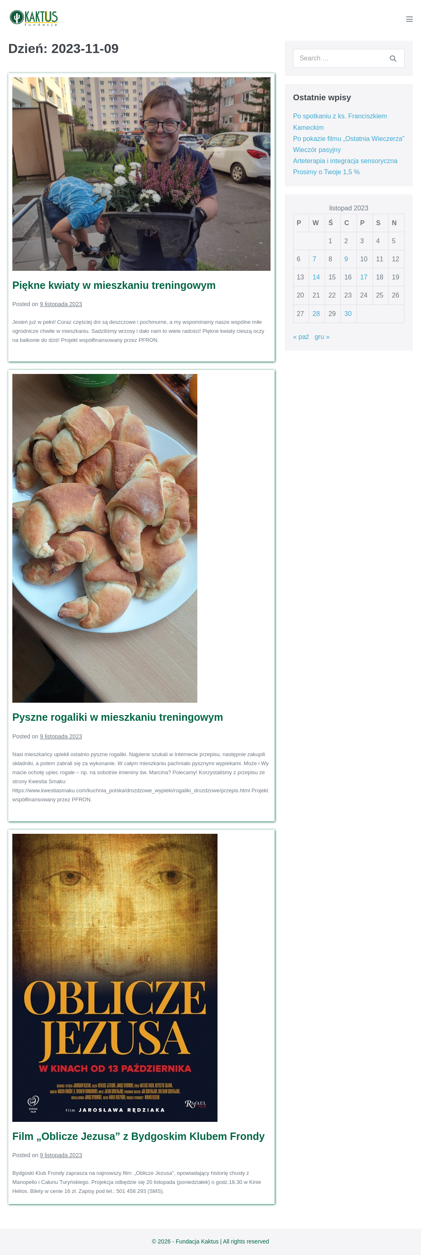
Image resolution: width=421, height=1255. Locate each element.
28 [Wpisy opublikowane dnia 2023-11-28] (316, 313)
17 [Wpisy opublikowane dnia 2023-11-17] (364, 277)
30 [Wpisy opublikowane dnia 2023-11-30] (348, 313)
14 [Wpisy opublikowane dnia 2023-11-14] (316, 277)
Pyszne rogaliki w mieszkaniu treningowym (117, 717)
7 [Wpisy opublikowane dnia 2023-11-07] (314, 259)
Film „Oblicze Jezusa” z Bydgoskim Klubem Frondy (138, 1136)
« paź (301, 336)
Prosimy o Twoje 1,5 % (326, 171)
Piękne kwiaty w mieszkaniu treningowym (114, 285)
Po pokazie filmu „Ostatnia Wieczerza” (349, 138)
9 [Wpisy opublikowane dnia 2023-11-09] (346, 259)
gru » (322, 336)
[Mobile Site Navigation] (409, 19)
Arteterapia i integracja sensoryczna (345, 160)
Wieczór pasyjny (317, 149)
